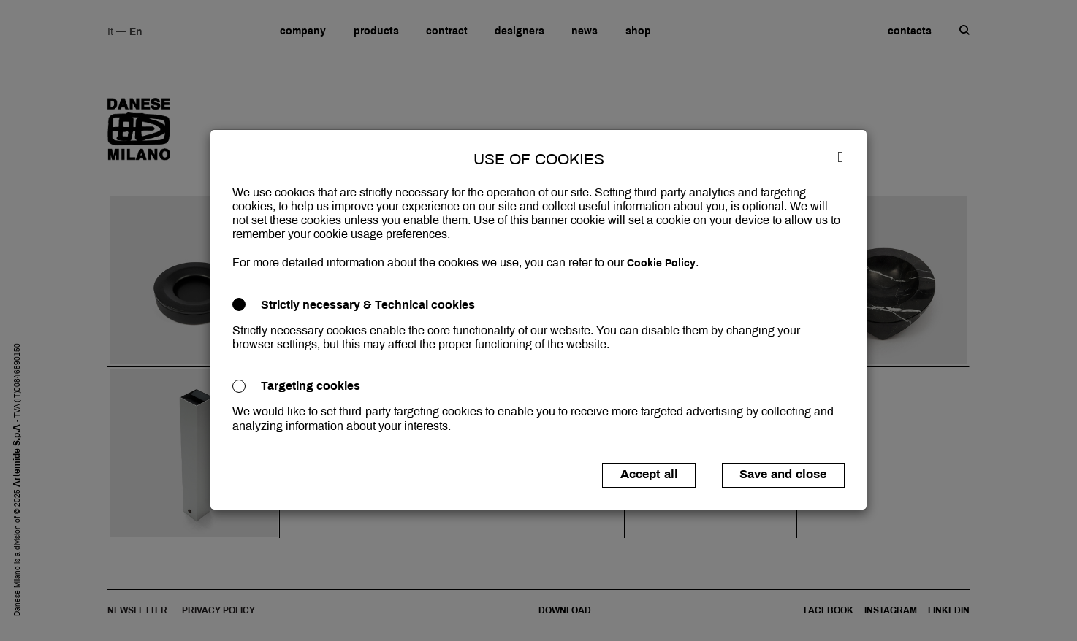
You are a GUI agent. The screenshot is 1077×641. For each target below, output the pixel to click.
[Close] (840, 156)
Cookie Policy (661, 263)
